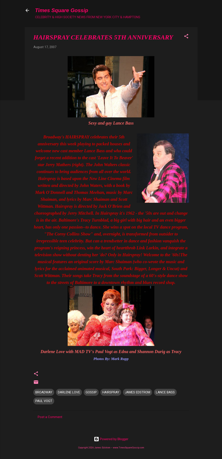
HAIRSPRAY (110, 392)
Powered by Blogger (111, 439)
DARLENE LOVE (69, 392)
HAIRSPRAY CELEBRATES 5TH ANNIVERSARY (103, 37)
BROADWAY (43, 392)
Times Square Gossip (61, 10)
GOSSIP (91, 392)
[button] (186, 37)
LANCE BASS (165, 392)
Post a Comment (50, 417)
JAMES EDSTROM (137, 392)
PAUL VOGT (43, 401)
